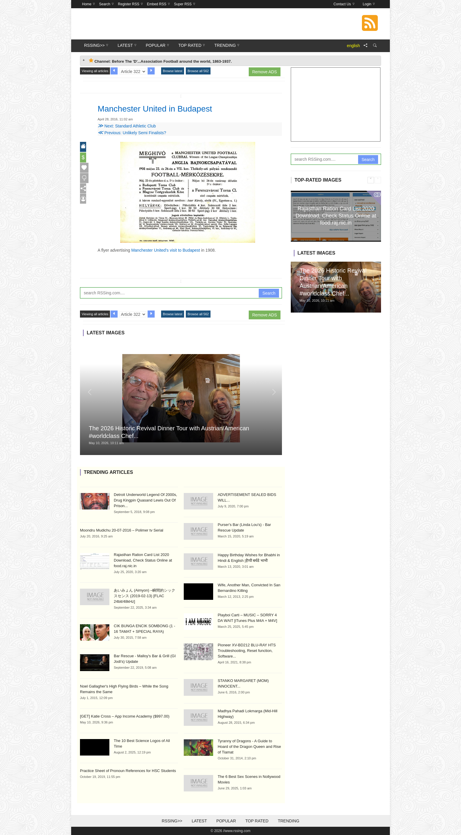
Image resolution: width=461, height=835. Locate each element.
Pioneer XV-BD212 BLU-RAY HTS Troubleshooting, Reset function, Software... (247, 650)
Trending (288, 821)
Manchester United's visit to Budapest (165, 250)
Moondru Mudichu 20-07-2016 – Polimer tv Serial (121, 530)
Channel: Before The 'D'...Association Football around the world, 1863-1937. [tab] (160, 61)
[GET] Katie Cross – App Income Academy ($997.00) (124, 716)
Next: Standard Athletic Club (127, 126)
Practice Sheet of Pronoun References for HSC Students (128, 770)
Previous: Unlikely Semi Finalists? (132, 132)
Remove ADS (264, 71)
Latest (199, 821)
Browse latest (172, 71)
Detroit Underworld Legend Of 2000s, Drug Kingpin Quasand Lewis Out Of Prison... (145, 500)
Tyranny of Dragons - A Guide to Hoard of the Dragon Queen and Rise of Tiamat (249, 746)
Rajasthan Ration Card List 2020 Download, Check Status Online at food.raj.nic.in (143, 560)
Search (268, 293)
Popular (226, 821)
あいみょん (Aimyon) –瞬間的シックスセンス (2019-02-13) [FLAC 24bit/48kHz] (144, 596)
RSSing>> (172, 821)
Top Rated (256, 821)
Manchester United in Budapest (163, 108)
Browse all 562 (198, 71)
